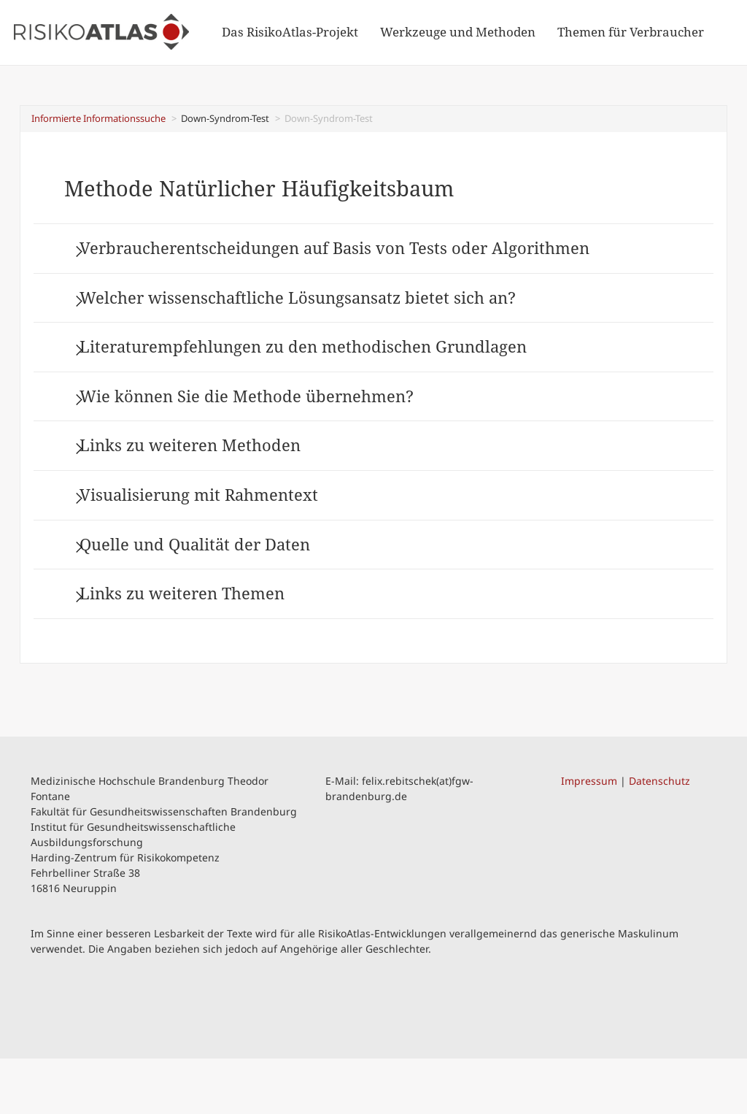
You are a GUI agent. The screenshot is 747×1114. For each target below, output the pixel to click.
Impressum (589, 835)
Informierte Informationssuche (98, 118)
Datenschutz (659, 835)
